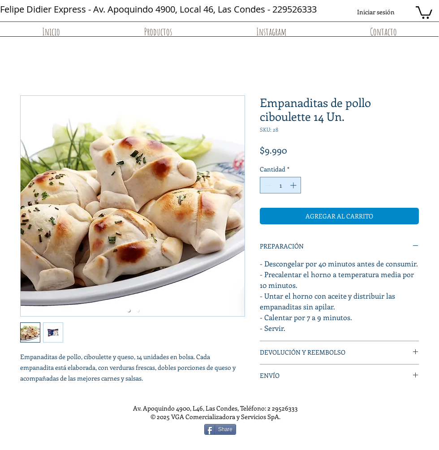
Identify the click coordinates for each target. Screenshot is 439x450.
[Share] (220, 429)
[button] (424, 12)
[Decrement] (266, 185)
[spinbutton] (280, 185)
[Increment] (294, 185)
